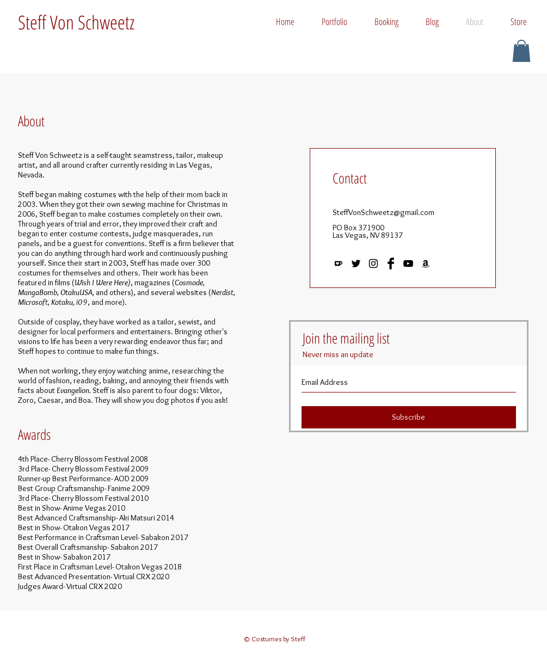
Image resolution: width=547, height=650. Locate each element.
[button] (521, 51)
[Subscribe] (409, 417)
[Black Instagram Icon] (373, 263)
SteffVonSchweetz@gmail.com (383, 212)
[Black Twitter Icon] (356, 263)
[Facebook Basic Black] (391, 263)
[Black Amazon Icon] (426, 263)
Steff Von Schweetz (76, 22)
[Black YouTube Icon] (408, 263)
